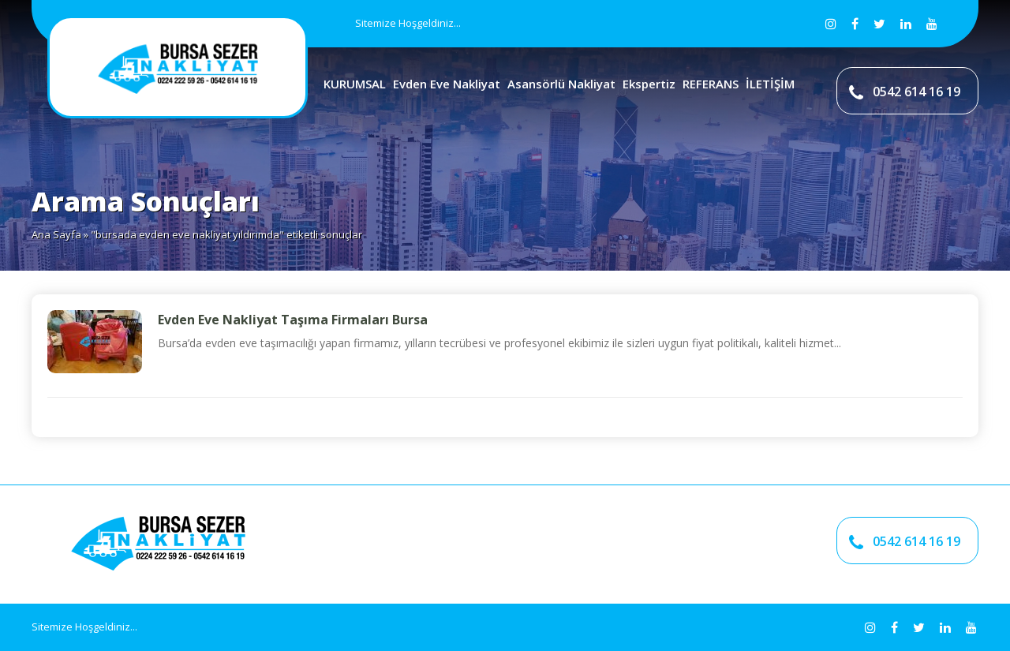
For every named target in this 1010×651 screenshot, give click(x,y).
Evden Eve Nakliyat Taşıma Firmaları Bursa (293, 319)
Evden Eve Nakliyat (446, 84)
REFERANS (711, 84)
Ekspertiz (649, 84)
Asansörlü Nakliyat (561, 84)
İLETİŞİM (770, 84)
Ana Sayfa (56, 234)
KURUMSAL (355, 84)
